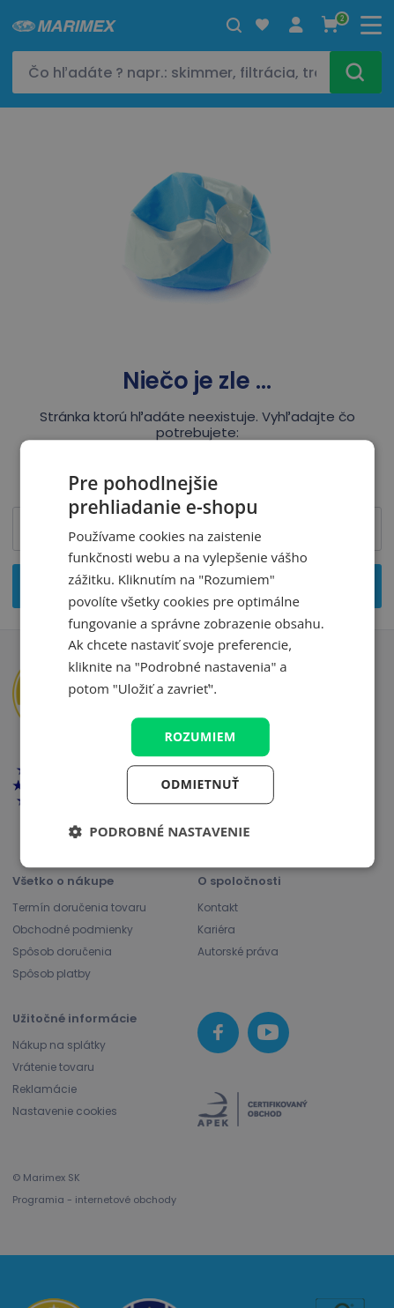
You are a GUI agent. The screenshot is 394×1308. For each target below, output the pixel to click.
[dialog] (196, 653)
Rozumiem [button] (199, 736)
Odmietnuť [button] (200, 785)
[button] (158, 832)
